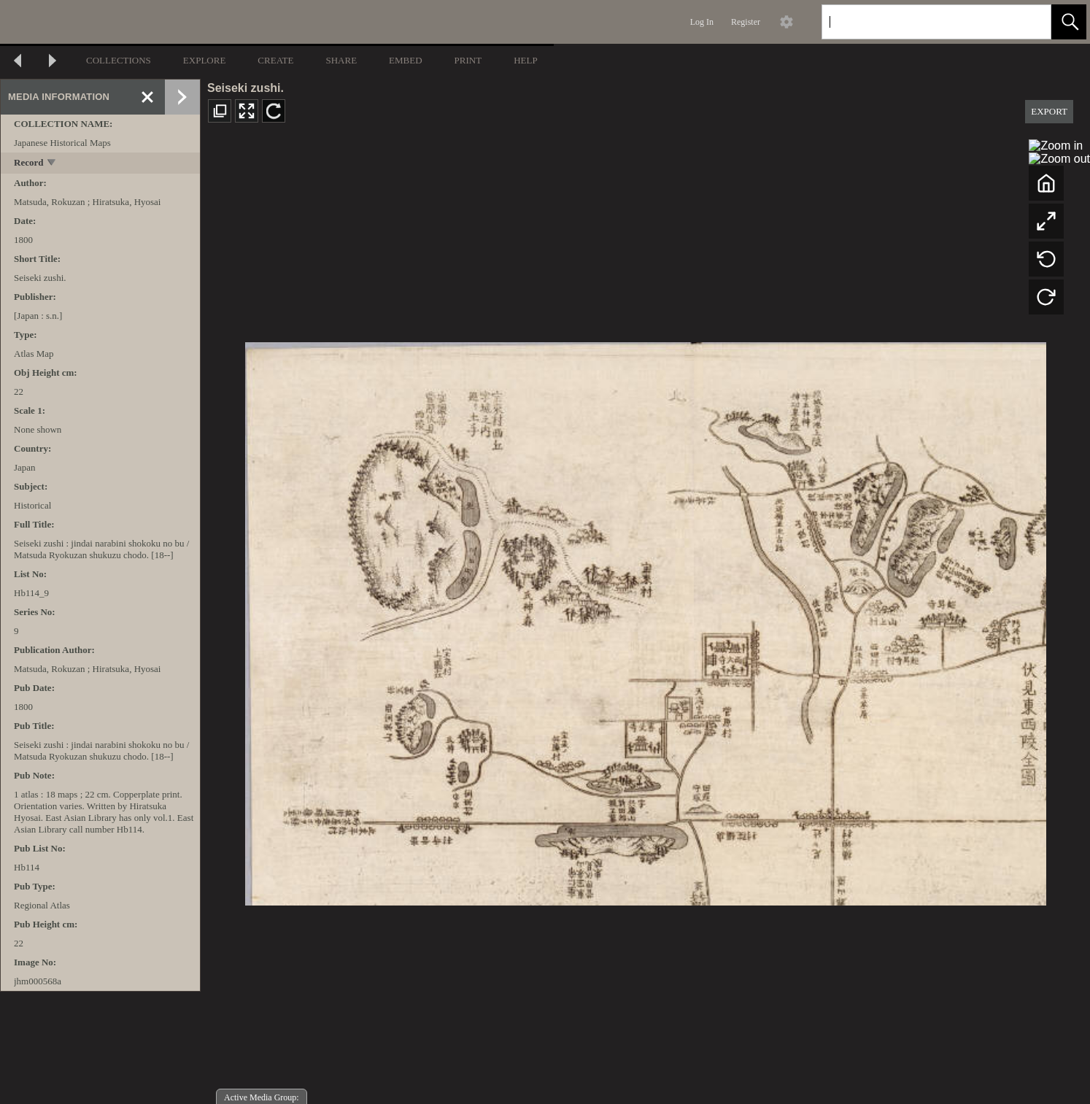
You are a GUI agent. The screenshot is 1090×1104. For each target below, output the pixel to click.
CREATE (275, 60)
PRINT (468, 60)
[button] (1068, 21)
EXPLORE (204, 60)
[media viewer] (645, 620)
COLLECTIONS (118, 60)
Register (745, 22)
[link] (1028, 21)
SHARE (341, 60)
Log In (702, 22)
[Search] (919, 21)
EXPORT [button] (1049, 111)
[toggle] (52, 163)
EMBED (405, 60)
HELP (526, 60)
